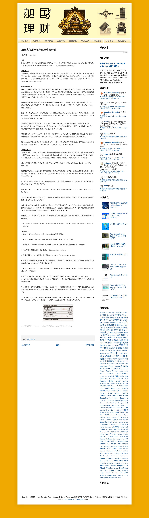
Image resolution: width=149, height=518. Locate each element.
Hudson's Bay (104, 412)
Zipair (119, 477)
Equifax (107, 405)
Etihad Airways (119, 405)
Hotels (117, 410)
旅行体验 (115, 340)
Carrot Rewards (122, 388)
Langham (115, 419)
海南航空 (120, 323)
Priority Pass (117, 448)
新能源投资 (105, 353)
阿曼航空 (103, 312)
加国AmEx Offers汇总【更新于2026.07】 (118, 296)
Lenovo (115, 422)
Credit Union (123, 396)
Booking (125, 381)
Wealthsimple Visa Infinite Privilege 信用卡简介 (118, 236)
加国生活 (104, 332)
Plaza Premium (122, 444)
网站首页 (24, 41)
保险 (121, 312)
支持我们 (73, 41)
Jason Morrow (68, 500)
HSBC (125, 410)
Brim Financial (116, 383)
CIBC (118, 390)
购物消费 (117, 320)
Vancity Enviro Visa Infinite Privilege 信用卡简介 (118, 287)
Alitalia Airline (123, 371)
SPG (102, 466)
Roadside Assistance (119, 456)
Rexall (126, 453)
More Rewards (111, 432)
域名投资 (116, 359)
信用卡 (114, 353)
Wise (108, 477)
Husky (112, 412)
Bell (110, 378)
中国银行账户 (111, 363)
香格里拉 (115, 350)
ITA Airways (119, 415)
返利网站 (120, 317)
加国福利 (106, 330)
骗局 (121, 342)
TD (126, 466)
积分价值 (49, 41)
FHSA (114, 407)
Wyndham (113, 477)
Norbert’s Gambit (106, 436)
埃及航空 (108, 312)
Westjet (103, 478)
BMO (111, 381)
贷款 (107, 317)
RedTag (116, 453)
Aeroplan (113, 366)
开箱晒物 (119, 337)
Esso (113, 405)
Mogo (123, 429)
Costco (102, 396)
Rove (115, 458)
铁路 (124, 348)
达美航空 (125, 315)
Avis (106, 378)
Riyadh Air (104, 456)
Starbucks (113, 465)
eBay (121, 400)
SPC (126, 463)
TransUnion (123, 468)
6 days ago (115, 150)
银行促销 (120, 356)
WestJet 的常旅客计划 (118, 254)
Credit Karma (111, 396)
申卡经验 (104, 348)
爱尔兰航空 (115, 312)
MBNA (102, 429)
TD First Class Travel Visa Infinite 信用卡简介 (118, 267)
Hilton (112, 410)
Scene (102, 461)
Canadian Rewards (111, 93)
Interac (106, 415)
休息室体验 (105, 356)
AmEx (125, 373)
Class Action (113, 393)
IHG (101, 415)
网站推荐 (97, 41)
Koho (120, 417)
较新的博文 (26, 345)
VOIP (126, 473)
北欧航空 (109, 315)
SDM (126, 461)
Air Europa (104, 368)
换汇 (122, 325)
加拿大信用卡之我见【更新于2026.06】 (118, 245)
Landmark (108, 419)
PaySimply (116, 439)
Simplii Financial (114, 463)
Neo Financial (110, 434)
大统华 (102, 317)
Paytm (122, 439)
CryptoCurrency (106, 398)
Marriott (115, 427)
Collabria (125, 393)
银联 (113, 356)
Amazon (103, 373)
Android (111, 376)
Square (107, 465)
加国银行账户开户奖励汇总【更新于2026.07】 (118, 216)
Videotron (125, 470)
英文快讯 (122, 41)
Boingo (118, 381)
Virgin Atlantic (105, 473)
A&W (101, 366)
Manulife (125, 424)
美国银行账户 (108, 343)
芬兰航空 (109, 320)
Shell (106, 463)
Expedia (109, 407)
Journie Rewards (111, 417)
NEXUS (125, 434)
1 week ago (115, 173)
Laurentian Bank (106, 422)
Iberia (122, 412)
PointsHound (113, 446)
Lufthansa (113, 424)
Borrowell (103, 383)
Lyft (119, 424)
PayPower (109, 439)
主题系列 (61, 41)
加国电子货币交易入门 (118, 224)
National (119, 432)
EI (124, 400)
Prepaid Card (105, 448)
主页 (58, 345)
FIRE (122, 407)
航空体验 (116, 325)
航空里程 (108, 325)
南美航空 (116, 343)
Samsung (125, 458)
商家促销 (123, 345)
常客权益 (117, 315)
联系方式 (85, 41)
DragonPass (111, 400)
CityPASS (103, 393)
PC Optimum (112, 441)
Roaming (103, 458)
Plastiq (113, 444)
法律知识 (113, 317)
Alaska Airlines (112, 371)
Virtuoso (114, 473)
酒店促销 (105, 335)
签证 (110, 345)
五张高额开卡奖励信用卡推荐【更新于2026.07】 (118, 205)
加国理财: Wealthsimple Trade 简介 (110, 116)
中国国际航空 (111, 361)
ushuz (105, 103)
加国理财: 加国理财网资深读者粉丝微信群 (112, 136)
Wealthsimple (112, 475)
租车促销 (121, 363)
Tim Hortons (114, 468)
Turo (101, 470)
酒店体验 (121, 335)
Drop (117, 400)
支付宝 (121, 359)
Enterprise (121, 403)
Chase (102, 391)
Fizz (126, 407)
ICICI (126, 412)
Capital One (110, 388)
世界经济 (112, 348)
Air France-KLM (114, 369)
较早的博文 (89, 345)
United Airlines (115, 470)
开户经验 (111, 338)
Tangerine (120, 466)
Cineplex (125, 391)
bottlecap (107, 163)
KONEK (125, 417)
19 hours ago (116, 108)
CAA (108, 386)
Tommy (106, 134)
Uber (105, 470)
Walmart (103, 475)
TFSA (107, 468)
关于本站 (37, 41)
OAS (116, 436)
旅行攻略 (106, 340)
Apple (122, 376)
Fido (118, 408)
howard (106, 154)
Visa (120, 473)
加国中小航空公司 (116, 333)
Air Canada (122, 366)
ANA (106, 376)
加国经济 (114, 330)
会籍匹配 (111, 328)
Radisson (118, 451)
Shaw (102, 463)
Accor (106, 366)
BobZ (105, 122)
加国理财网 (123, 330)
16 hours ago (116, 98)
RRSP (119, 458)
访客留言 (110, 41)
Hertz (107, 410)
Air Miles (124, 369)
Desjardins (124, 398)
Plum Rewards (104, 446)
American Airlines (114, 373)
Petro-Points (123, 441)
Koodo (102, 419)
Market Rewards (105, 427)
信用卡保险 (31, 339)
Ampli (102, 376)
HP (121, 410)
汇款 (106, 328)
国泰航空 (113, 323)
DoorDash (103, 400)
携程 (119, 350)
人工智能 (115, 345)
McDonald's (109, 429)
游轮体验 (110, 359)
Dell (116, 398)
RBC (102, 453)
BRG (108, 383)
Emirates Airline (112, 403)
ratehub (125, 451)
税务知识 (119, 348)
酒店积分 (113, 335)
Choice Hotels (111, 391)
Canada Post (115, 386)
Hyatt (117, 412)
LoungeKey (104, 424)
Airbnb (102, 371)
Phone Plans (105, 444)
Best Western (118, 378)
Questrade (110, 451)
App (116, 376)
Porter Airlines (123, 446)
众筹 (117, 363)
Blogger (80, 500)
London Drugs (123, 422)
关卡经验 (106, 323)
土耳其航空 (108, 350)
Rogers (110, 458)
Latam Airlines (123, 419)
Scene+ (109, 461)
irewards (112, 415)
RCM (107, 453)
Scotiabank (118, 461)
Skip (122, 463)
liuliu (105, 177)
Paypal (102, 439)
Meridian (117, 429)
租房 (126, 363)
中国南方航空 (121, 361)
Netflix (120, 434)
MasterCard (124, 427)
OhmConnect (124, 436)
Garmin (102, 410)
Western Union (123, 475)
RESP (121, 453)
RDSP (111, 453)
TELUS (102, 468)
